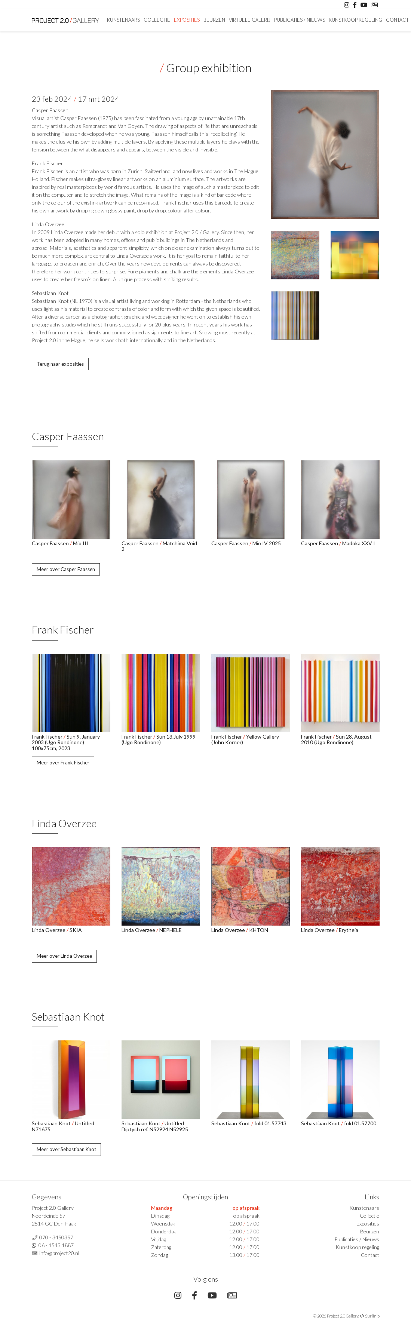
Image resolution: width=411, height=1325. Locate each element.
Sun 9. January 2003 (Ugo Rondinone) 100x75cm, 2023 (66, 742)
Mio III (80, 543)
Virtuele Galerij (249, 20)
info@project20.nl (59, 1253)
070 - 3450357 (56, 1237)
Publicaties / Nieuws (299, 20)
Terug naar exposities (60, 364)
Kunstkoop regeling (355, 20)
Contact (397, 20)
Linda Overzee (48, 224)
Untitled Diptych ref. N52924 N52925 (155, 1126)
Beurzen (214, 20)
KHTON (258, 930)
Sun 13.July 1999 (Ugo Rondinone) (159, 739)
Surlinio (372, 1315)
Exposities (187, 20)
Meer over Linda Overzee (64, 956)
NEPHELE (170, 930)
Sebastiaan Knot (50, 293)
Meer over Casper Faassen (66, 569)
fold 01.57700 (360, 1123)
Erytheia (348, 930)
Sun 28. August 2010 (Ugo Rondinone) (336, 739)
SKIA (76, 930)
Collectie (157, 20)
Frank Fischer (47, 163)
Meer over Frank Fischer (63, 763)
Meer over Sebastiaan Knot (66, 1149)
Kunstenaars (123, 20)
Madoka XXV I (358, 543)
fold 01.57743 (270, 1123)
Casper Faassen (50, 110)
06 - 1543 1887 (56, 1245)
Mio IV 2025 (266, 543)
